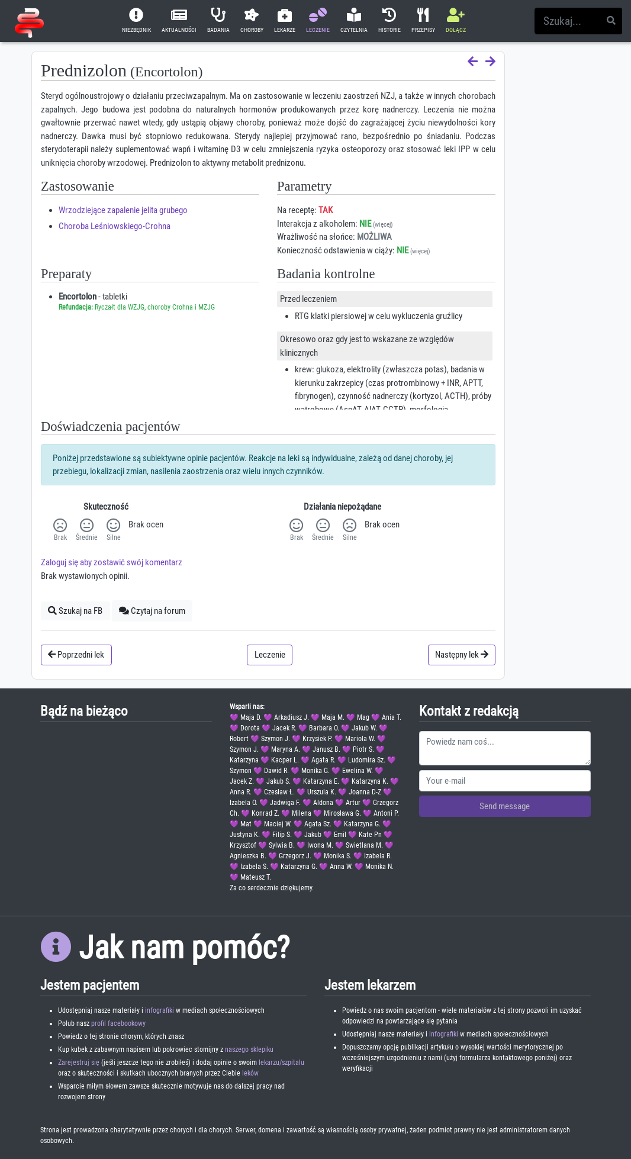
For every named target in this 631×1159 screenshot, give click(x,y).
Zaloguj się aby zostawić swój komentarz (111, 562)
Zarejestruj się (78, 1062)
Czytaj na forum (152, 611)
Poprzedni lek (76, 654)
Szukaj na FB (75, 611)
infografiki (159, 1010)
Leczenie (270, 654)
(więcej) (383, 224)
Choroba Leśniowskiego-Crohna (114, 226)
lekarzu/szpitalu (281, 1062)
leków (250, 1073)
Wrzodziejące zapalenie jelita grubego (123, 210)
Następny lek (461, 654)
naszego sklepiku (249, 1049)
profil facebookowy (118, 1023)
